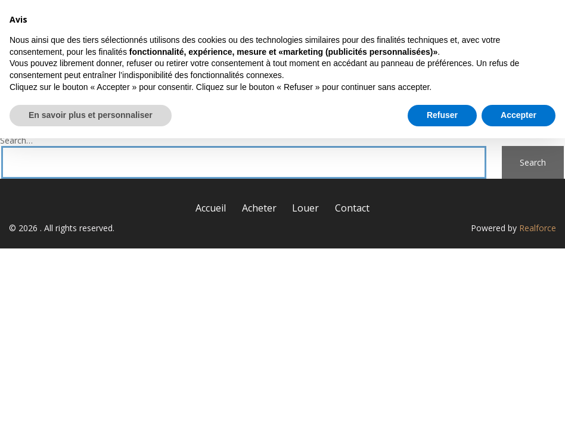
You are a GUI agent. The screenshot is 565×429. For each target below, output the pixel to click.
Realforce (537, 228)
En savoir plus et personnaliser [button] (91, 406)
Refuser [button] (442, 406)
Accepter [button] (518, 406)
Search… (16, 140)
